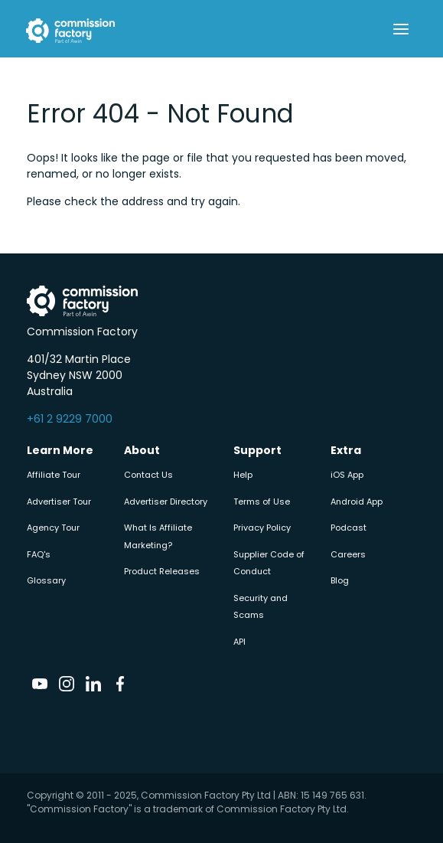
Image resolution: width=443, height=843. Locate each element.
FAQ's (38, 554)
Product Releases (162, 571)
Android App (357, 501)
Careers (348, 554)
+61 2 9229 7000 (69, 418)
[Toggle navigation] (401, 29)
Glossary (46, 580)
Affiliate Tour (53, 475)
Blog (340, 580)
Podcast (348, 527)
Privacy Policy (262, 527)
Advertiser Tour (59, 501)
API (239, 642)
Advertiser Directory (165, 501)
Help (242, 475)
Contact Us (148, 475)
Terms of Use (261, 501)
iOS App (347, 475)
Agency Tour (53, 527)
